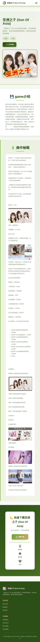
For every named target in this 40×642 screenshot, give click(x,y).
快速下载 (5, 610)
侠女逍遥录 (5, 629)
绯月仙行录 (5, 623)
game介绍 (5, 604)
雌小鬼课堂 (5, 626)
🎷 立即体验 (10, 44)
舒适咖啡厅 (5, 619)
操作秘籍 (5, 607)
